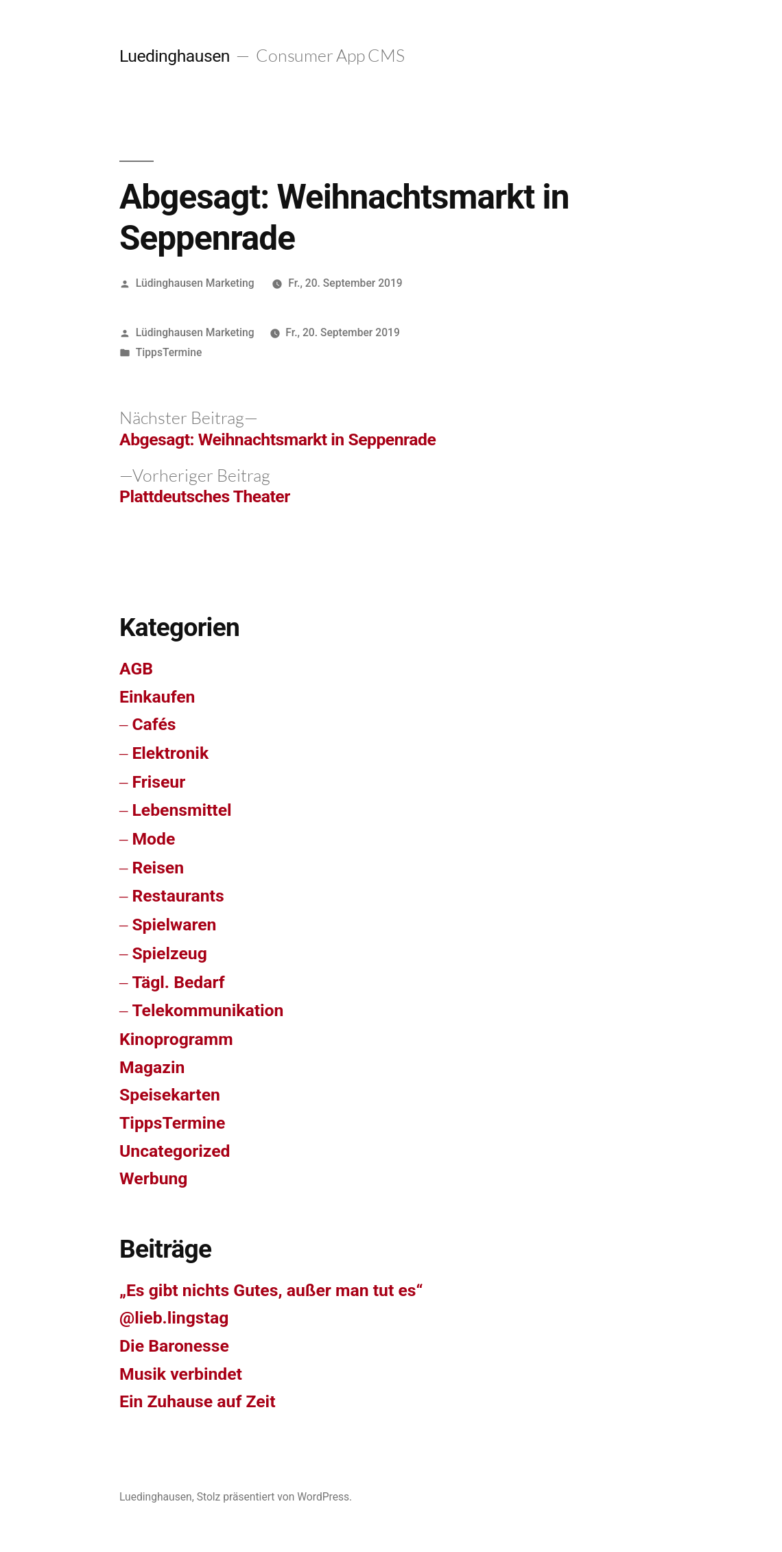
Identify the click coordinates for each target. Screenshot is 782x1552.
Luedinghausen (174, 56)
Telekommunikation (207, 1010)
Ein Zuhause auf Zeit (197, 1401)
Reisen (158, 868)
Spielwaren (174, 924)
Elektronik (170, 753)
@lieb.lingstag (173, 1318)
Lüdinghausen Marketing (195, 283)
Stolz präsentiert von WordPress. (275, 1496)
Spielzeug (169, 953)
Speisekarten (169, 1095)
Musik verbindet (180, 1374)
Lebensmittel (181, 810)
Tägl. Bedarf (178, 982)
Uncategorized (174, 1151)
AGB (136, 669)
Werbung (153, 1178)
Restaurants (178, 896)
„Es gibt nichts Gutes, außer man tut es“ (271, 1290)
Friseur (158, 782)
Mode (153, 839)
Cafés (154, 724)
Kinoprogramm (176, 1039)
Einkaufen (157, 697)
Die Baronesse (174, 1346)
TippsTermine (169, 352)
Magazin (152, 1067)
